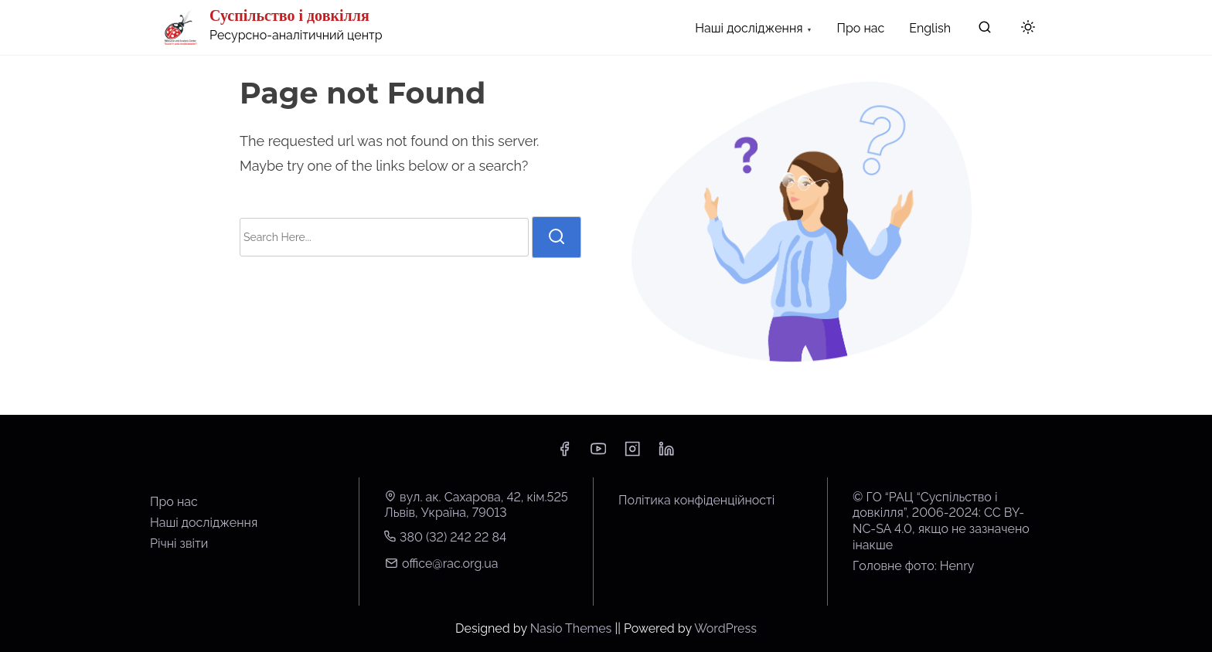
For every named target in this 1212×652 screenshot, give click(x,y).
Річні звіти (179, 543)
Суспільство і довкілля (289, 15)
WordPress (725, 628)
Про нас (174, 501)
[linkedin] (666, 454)
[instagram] (632, 454)
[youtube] (598, 454)
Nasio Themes (572, 628)
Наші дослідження (203, 522)
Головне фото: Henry (913, 566)
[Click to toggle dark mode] (1028, 28)
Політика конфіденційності (696, 500)
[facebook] (564, 454)
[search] (984, 30)
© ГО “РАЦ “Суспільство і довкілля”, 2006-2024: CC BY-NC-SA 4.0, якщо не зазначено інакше (941, 521)
